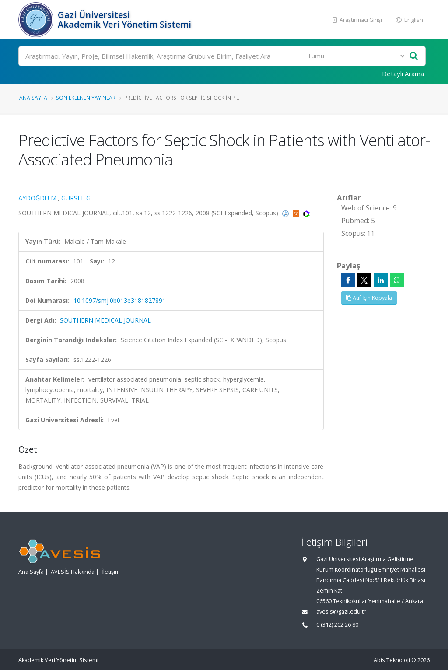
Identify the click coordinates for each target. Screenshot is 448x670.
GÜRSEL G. (76, 198)
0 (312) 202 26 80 (337, 624)
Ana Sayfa (33, 97)
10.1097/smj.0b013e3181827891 (120, 300)
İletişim (111, 571)
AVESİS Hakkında (72, 571)
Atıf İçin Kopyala (369, 298)
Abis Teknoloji (392, 660)
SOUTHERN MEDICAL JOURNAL (105, 320)
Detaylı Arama (403, 73)
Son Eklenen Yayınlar (86, 97)
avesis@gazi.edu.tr (341, 611)
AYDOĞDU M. (38, 198)
